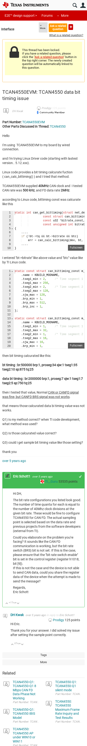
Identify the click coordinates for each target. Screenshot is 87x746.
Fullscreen (76, 247)
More (64, 15)
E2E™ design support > (21, 15)
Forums (47, 15)
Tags (43, 655)
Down (18, 604)
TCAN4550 (58, 126)
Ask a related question (58, 27)
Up (7, 604)
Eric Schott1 (22, 476)
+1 (80, 476)
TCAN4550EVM (33, 122)
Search (75, 5)
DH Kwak (17, 111)
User (83, 5)
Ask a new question (70, 27)
